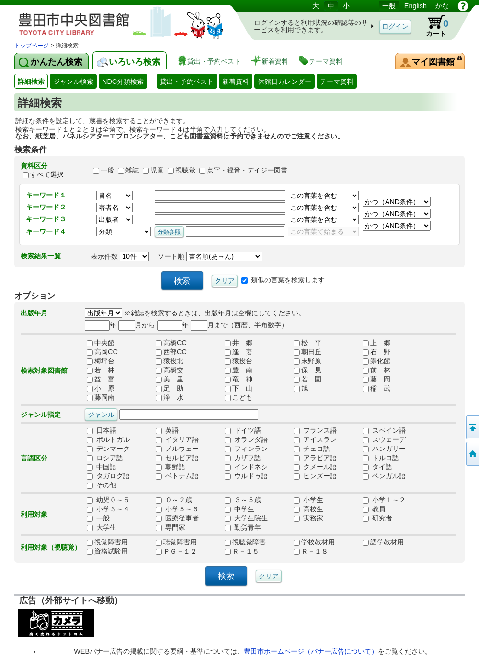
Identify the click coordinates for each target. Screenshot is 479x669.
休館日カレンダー (284, 81)
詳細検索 (31, 81)
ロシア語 (105, 458)
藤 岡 (376, 379)
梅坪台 (100, 361)
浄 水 (169, 398)
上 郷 (376, 343)
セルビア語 (177, 458)
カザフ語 (243, 458)
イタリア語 (177, 440)
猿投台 (238, 361)
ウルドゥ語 (246, 476)
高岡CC (102, 352)
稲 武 (376, 388)
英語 (167, 431)
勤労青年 (243, 527)
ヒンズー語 (315, 476)
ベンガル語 (384, 476)
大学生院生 (246, 518)
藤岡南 (100, 398)
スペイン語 (384, 431)
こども (238, 398)
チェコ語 (312, 449)
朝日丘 (307, 352)
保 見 (307, 370)
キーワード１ (46, 195)
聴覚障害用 (176, 542)
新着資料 (235, 81)
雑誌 (132, 170)
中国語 (101, 467)
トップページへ (472, 454)
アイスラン (315, 440)
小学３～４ (108, 509)
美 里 (169, 379)
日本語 (101, 431)
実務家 (308, 518)
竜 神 (238, 379)
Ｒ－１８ (311, 551)
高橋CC (171, 343)
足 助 (169, 388)
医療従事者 (177, 518)
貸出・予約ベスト (187, 81)
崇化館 (376, 361)
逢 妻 (238, 352)
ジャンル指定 (41, 414)
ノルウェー (177, 449)
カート (432, 25)
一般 (389, 6)
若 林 (100, 370)
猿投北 (169, 361)
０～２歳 (174, 500)
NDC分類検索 (123, 81)
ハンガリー (384, 449)
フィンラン (246, 449)
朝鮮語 (170, 467)
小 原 (100, 388)
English (415, 6)
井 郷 (238, 343)
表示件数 (120, 256)
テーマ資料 (337, 81)
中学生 (239, 509)
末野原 (307, 361)
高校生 (308, 509)
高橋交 (169, 370)
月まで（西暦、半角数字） (239, 325)
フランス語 (315, 431)
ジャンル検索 (73, 81)
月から (136, 325)
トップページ (31, 45)
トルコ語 (381, 458)
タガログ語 (108, 476)
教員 (374, 509)
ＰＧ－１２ (176, 551)
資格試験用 (107, 551)
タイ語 (377, 467)
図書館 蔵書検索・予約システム (115, 20)
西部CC (171, 352)
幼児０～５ (108, 500)
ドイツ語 (243, 431)
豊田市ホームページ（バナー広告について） (311, 651)
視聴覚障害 (245, 542)
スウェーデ (384, 440)
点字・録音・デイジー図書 (247, 170)
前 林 (376, 370)
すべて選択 (47, 174)
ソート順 (210, 256)
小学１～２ (384, 500)
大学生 (101, 527)
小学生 (308, 500)
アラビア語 (315, 458)
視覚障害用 (107, 542)
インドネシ (246, 467)
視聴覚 (185, 170)
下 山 (238, 388)
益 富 (100, 379)
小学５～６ (177, 509)
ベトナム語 (177, 476)
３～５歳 (243, 500)
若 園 (307, 379)
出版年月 (34, 313)
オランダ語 (246, 440)
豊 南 (238, 370)
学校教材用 (314, 542)
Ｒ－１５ (242, 551)
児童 (157, 170)
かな (442, 6)
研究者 (377, 518)
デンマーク (108, 449)
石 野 (376, 352)
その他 (101, 485)
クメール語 (315, 467)
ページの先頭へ (472, 427)
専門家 (170, 527)
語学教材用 (383, 542)
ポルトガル (108, 440)
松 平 (307, 343)
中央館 (100, 343)
